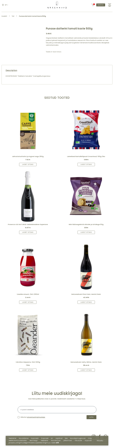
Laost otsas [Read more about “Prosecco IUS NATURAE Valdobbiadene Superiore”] (27, 232)
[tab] (57, 70)
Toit (13, 16)
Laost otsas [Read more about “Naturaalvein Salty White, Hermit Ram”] (86, 370)
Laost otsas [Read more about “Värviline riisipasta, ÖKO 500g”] (27, 370)
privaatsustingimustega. (36, 417)
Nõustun (33, 417)
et (6, 5)
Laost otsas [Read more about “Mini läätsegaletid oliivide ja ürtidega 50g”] (86, 232)
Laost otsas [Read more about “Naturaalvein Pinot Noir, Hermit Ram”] (86, 302)
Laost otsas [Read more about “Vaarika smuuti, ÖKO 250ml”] (27, 302)
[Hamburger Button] (109, 5)
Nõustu (100, 442)
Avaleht (4, 16)
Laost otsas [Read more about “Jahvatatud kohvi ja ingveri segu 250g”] (27, 164)
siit (57, 444)
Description (11, 70)
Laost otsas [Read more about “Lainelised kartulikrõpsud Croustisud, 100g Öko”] (86, 164)
